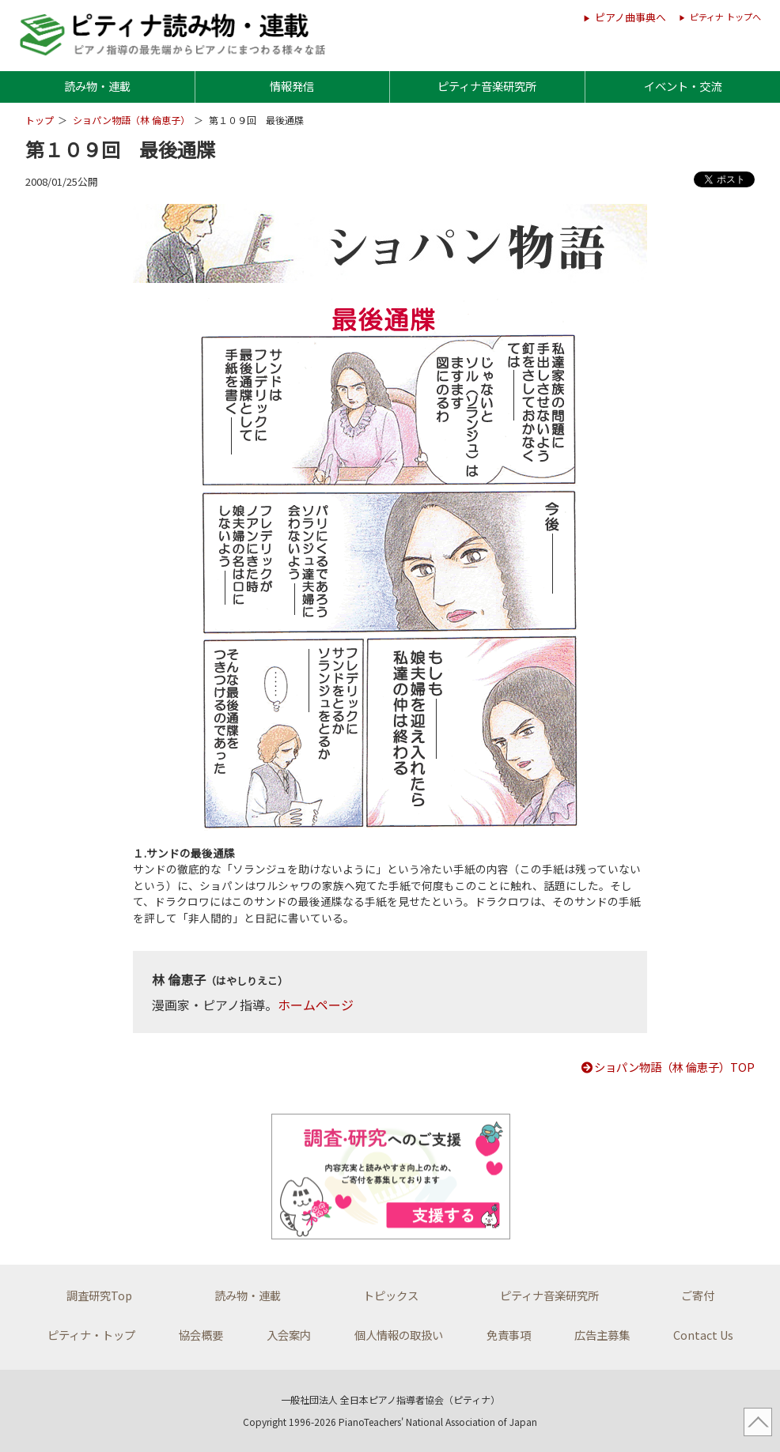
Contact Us (703, 1334)
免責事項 (509, 1334)
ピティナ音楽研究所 (486, 85)
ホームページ (316, 1004)
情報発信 (292, 85)
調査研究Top (99, 1295)
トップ (39, 119)
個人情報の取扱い (398, 1334)
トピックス (390, 1295)
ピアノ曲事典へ (630, 17)
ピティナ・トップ (91, 1334)
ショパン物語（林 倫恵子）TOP (667, 1066)
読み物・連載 (97, 85)
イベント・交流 (682, 85)
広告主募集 (602, 1334)
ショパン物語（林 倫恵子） (131, 119)
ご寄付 (697, 1295)
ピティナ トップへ (725, 16)
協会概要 (201, 1334)
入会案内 (289, 1334)
